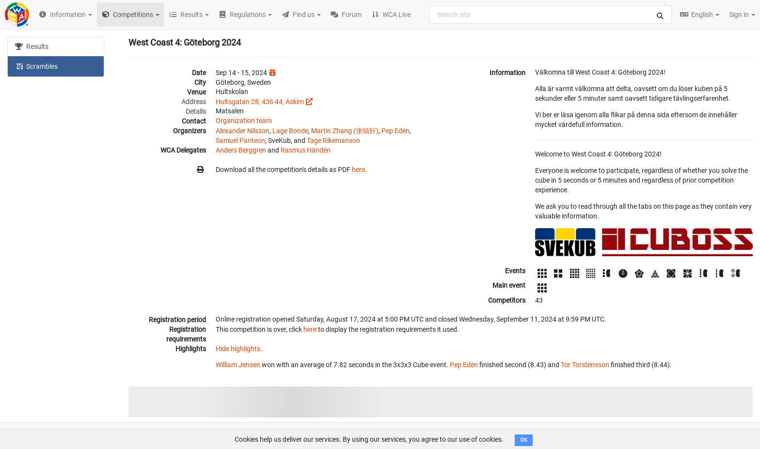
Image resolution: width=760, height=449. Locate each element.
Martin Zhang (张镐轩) (345, 131)
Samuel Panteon (240, 140)
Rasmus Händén (306, 150)
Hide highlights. (239, 349)
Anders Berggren (241, 150)
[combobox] (550, 14)
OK (523, 440)
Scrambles (36, 66)
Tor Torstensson (585, 365)
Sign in (742, 14)
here (358, 169)
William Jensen (238, 365)
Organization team (244, 120)
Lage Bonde (290, 131)
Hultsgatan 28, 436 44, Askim (260, 102)
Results (31, 46)
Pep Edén (395, 131)
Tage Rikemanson (333, 140)
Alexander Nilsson (242, 131)
